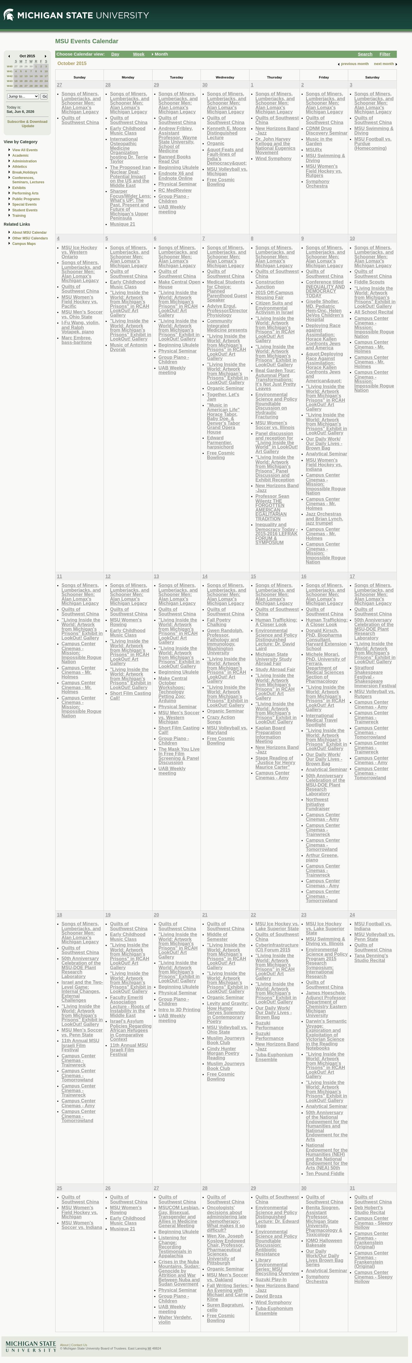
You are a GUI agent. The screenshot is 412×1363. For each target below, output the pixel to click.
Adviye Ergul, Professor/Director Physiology (227, 310)
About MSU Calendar (29, 233)
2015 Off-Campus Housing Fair (274, 295)
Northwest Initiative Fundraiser (318, 804)
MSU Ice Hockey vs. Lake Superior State (277, 926)
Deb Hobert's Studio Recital (369, 1210)
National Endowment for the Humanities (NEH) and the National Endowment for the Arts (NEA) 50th (327, 1156)
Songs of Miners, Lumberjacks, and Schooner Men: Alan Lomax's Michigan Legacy (81, 102)
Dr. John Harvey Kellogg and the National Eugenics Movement (275, 145)
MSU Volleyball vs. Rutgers (374, 694)
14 (31, 76)
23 (41, 80)
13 (25, 76)
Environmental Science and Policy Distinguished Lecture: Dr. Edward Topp (277, 1216)
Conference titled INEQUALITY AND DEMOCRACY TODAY (325, 288)
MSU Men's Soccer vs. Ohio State (82, 314)
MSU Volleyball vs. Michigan (227, 171)
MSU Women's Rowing (126, 622)
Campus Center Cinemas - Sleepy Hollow (373, 1223)
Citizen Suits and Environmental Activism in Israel (274, 307)
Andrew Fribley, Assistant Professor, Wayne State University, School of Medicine (178, 140)
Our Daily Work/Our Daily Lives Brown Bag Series (324, 1257)
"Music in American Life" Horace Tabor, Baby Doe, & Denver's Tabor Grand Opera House (223, 418)
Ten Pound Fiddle (325, 1173)
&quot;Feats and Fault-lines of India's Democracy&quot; (227, 156)
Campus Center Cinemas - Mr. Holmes (323, 503)
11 (15, 76)
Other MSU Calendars (30, 238)
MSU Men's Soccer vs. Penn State (82, 1032)
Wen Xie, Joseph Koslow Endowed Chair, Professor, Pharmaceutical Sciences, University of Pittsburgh (226, 1249)
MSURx (314, 149)
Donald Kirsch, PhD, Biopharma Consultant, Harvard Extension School (326, 639)
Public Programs (26, 199)
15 (36, 76)
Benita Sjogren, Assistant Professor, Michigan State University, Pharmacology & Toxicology (324, 1221)
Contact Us (79, 1345)
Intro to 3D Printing (179, 1009)
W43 (10, 80)
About (64, 1345)
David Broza (268, 1296)
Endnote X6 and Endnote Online (176, 176)
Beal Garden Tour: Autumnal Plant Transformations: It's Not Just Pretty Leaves (275, 379)
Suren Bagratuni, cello (225, 1307)
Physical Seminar (178, 183)
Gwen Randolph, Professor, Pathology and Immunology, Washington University (225, 642)
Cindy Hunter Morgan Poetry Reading (223, 1053)
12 (21, 76)
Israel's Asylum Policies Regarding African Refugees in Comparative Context (130, 1030)
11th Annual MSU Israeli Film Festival (80, 1045)
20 (25, 80)
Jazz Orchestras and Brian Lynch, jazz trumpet (324, 518)
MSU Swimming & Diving (325, 158)
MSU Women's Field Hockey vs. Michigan (80, 1212)
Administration (24, 161)
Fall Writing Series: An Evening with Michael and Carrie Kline (228, 1292)
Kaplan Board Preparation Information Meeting (270, 734)
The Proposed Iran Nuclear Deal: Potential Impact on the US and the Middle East (130, 176)
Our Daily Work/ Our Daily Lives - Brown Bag (324, 443)
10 (46, 71)
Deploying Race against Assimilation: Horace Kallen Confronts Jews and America (323, 337)
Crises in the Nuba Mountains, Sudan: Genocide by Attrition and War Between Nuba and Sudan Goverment (179, 1273)
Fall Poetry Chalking (219, 622)
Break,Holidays (24, 172)
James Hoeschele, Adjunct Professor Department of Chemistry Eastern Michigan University (326, 1004)
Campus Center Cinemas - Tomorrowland (323, 844)
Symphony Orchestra (318, 184)
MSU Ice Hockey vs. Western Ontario (79, 252)
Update (28, 126)
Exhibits (19, 188)
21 (31, 80)
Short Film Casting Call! (130, 696)
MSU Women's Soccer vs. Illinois (275, 425)
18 (15, 80)
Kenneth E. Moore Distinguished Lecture (226, 133)
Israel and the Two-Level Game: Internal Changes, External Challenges (82, 991)
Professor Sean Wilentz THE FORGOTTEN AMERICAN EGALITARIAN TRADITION (272, 507)
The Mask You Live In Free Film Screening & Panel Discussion (179, 755)
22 (36, 80)
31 (46, 85)
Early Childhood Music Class (127, 131)
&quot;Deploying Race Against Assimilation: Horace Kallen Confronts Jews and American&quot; (324, 367)
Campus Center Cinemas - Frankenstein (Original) (371, 1240)
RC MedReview (175, 190)
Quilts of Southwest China (80, 120)
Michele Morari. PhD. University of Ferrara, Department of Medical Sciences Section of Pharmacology (326, 668)
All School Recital (373, 311)
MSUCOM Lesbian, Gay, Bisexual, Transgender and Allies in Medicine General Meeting (179, 1216)
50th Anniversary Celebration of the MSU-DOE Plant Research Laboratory (325, 784)
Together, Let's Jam (223, 397)
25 (15, 85)
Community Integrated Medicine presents (227, 325)
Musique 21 (122, 224)
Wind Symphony (273, 158)
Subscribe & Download (27, 121)
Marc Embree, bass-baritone (77, 340)
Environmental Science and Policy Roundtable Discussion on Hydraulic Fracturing (276, 406)
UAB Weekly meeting (172, 209)
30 (31, 66)
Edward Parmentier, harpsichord (220, 442)
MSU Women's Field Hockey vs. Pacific (80, 301)
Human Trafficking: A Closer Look (276, 622)
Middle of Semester (217, 937)
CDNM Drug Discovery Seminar (327, 131)
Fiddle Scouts (369, 281)
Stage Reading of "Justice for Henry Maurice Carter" (275, 762)
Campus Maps (24, 244)
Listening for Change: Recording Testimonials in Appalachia (175, 1246)
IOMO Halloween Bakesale (324, 1243)
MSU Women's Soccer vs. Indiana (82, 1225)
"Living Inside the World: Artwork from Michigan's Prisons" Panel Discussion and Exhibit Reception (274, 468)
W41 (10, 71)
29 (25, 66)
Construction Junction (269, 284)
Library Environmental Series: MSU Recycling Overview (277, 1266)
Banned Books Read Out (175, 159)
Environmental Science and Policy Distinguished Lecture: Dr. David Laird (276, 639)
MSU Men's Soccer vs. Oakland (227, 1277)
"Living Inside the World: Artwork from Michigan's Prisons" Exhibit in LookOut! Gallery (130, 329)
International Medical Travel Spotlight (321, 720)
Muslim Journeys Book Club (226, 1040)
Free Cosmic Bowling (221, 182)
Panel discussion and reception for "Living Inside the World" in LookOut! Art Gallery (276, 442)
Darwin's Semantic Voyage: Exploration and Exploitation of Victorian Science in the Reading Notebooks (326, 1034)
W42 (10, 76)
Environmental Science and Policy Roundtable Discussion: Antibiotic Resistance (276, 1243)
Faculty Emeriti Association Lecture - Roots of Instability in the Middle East (129, 1006)
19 (21, 80)
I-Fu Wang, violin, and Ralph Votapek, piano (81, 327)
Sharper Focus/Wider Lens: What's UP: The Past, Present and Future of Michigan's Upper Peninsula (130, 204)
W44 (10, 85)
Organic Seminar (225, 388)
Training (19, 216)
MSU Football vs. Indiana (372, 926)
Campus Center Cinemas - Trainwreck (323, 830)
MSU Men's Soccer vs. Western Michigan (179, 717)
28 (21, 66)
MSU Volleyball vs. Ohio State (227, 1030)
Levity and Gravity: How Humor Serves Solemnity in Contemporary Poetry (227, 1012)
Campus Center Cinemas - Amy (272, 775)
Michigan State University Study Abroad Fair (273, 659)
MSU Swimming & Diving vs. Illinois (325, 941)
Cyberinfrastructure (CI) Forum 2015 (277, 947)
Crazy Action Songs (221, 720)
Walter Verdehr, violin (175, 1320)
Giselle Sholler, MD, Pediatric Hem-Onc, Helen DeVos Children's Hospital (325, 310)
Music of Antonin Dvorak (128, 347)
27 (15, 66)
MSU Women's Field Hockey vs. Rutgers (324, 171)
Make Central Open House (179, 284)
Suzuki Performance (269, 1025)
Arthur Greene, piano (322, 858)
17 (46, 76)
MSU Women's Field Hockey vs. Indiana (324, 464)
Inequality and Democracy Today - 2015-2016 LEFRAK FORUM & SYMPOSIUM (276, 533)
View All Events (25, 150)
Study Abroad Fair (275, 669)
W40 (10, 66)
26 (21, 85)
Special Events (24, 204)
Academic (20, 156)
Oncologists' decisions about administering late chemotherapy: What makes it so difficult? (226, 1219)
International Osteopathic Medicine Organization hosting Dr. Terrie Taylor (129, 150)
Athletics (19, 167)
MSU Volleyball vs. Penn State (374, 937)
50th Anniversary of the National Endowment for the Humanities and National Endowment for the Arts (327, 1126)
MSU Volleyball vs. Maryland (227, 730)
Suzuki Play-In (271, 1279)
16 (41, 76)
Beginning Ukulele (179, 167)
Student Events (24, 210)
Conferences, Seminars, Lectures (28, 180)
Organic (215, 143)
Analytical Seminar (326, 453)
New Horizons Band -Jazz (277, 131)
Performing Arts (25, 193)
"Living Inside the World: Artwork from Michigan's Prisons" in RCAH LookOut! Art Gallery (129, 304)
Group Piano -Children (174, 199)
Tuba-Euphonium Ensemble (274, 1057)
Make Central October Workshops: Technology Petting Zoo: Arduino (173, 689)
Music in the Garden (319, 141)
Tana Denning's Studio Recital (371, 958)
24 (46, 80)
